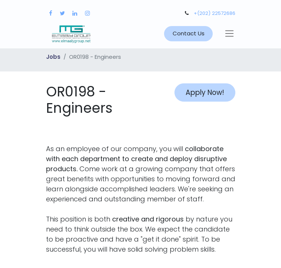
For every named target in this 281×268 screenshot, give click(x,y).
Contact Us (189, 33)
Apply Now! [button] (205, 92)
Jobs (53, 57)
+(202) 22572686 (214, 13)
